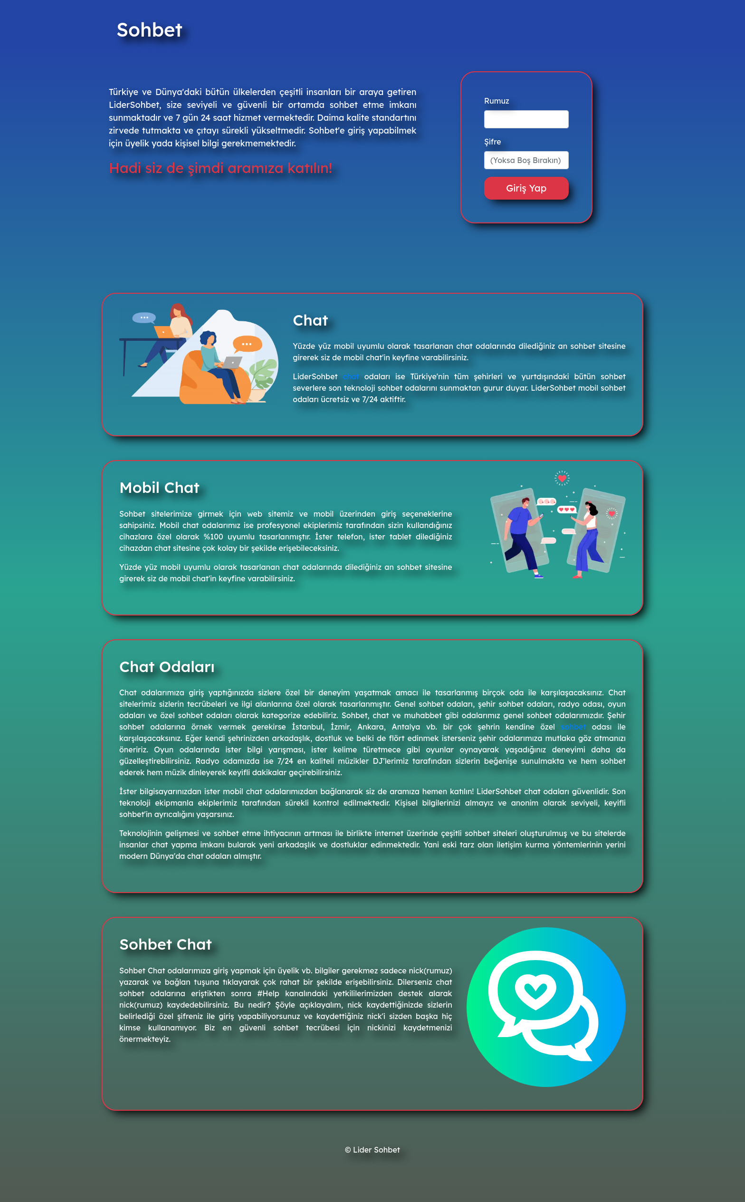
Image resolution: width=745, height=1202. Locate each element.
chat (351, 376)
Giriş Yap (526, 188)
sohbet (573, 726)
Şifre (492, 141)
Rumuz (496, 101)
